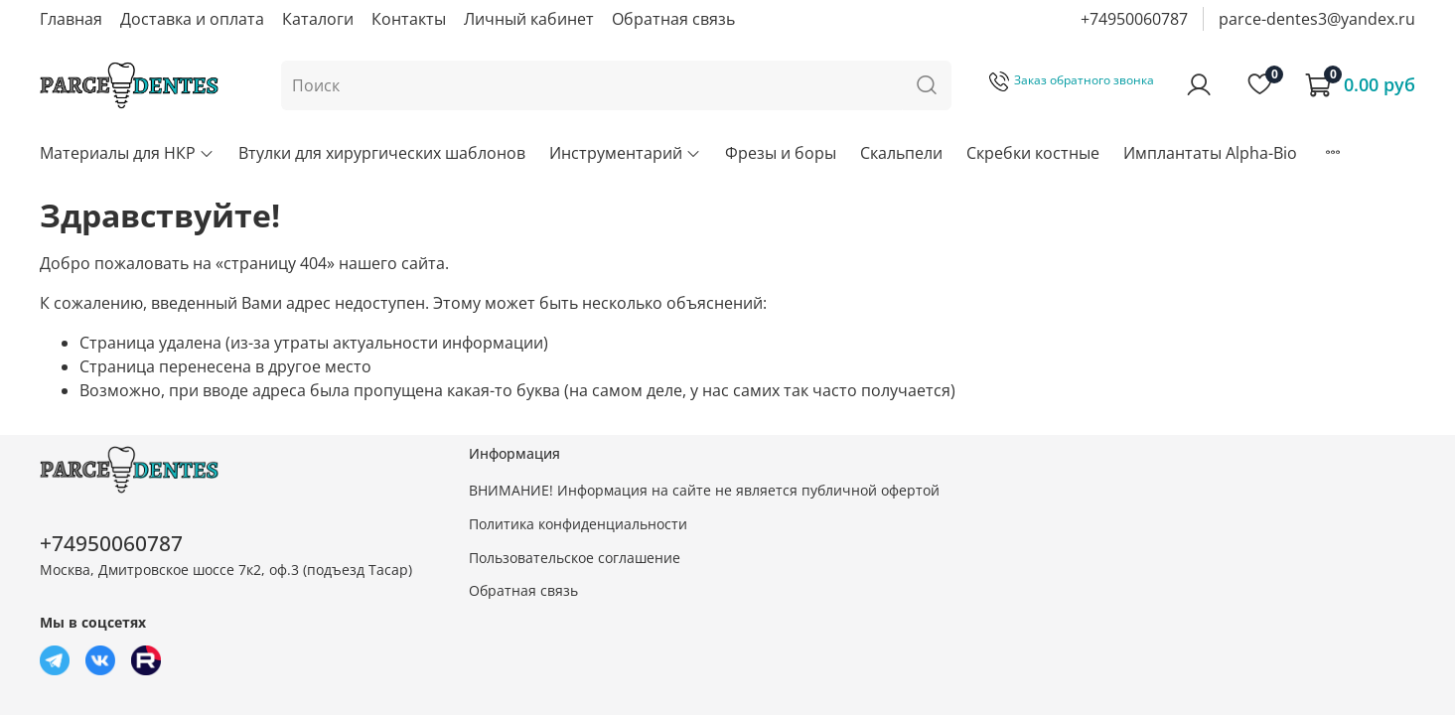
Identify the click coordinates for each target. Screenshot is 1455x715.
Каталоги (318, 19)
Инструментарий (625, 153)
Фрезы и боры (780, 153)
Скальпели (901, 153)
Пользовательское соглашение (574, 557)
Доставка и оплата (192, 19)
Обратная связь (673, 19)
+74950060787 (1134, 19)
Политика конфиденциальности (578, 523)
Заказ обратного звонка (1071, 80)
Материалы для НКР (127, 153)
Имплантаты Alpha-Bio (1210, 153)
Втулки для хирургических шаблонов (381, 153)
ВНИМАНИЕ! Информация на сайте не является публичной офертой (704, 490)
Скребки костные (1032, 153)
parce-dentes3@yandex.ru (1317, 19)
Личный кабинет (529, 19)
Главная (71, 19)
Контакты (408, 19)
